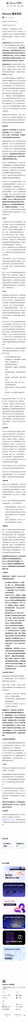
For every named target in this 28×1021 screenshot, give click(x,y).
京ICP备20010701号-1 (18, 1015)
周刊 (11, 6)
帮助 (15, 6)
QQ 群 (18, 998)
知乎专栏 (19, 1007)
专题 (18, 6)
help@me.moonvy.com (8, 819)
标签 (22, 6)
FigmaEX (4, 998)
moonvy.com (12, 132)
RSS (18, 1009)
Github (19, 1004)
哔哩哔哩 (5, 1009)
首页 (7, 6)
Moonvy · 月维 (6, 995)
